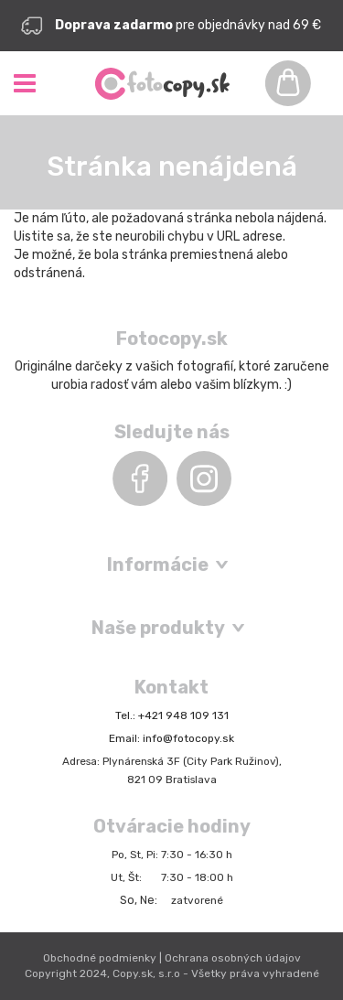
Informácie (158, 564)
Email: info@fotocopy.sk (171, 738)
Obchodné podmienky (99, 958)
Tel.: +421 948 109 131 (172, 715)
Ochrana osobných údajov (233, 958)
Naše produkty (158, 628)
